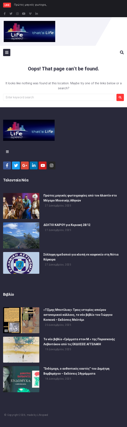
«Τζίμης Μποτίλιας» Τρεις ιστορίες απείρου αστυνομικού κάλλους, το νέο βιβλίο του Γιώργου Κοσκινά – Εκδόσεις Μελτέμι (78, 314)
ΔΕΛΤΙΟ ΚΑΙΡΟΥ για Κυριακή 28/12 (66, 225)
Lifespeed (42, 415)
